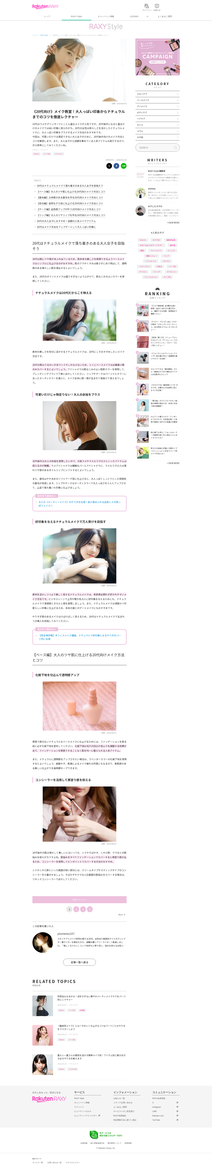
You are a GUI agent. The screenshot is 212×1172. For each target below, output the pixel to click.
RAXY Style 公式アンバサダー (151, 245)
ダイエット (171, 271)
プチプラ (166, 261)
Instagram (156, 1107)
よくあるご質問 (165, 16)
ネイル (140, 124)
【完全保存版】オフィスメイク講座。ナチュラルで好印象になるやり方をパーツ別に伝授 (80, 637)
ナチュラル (58, 154)
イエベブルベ (144, 266)
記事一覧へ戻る (79, 962)
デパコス (142, 271)
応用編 (82, 1010)
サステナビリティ (73, 1163)
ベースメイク (143, 100)
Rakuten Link (158, 1116)
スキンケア (142, 93)
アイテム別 (72, 1069)
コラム (140, 131)
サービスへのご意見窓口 (123, 1111)
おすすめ (156, 240)
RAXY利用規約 (119, 1116)
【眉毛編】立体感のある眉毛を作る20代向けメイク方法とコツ (70, 197)
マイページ (79, 1107)
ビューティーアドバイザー (85, 1116)
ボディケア (142, 112)
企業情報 (83, 1143)
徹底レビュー (151, 256)
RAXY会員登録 (158, 1098)
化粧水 (159, 266)
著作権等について (114, 1143)
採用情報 (128, 1143)
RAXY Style (76, 16)
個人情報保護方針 (97, 1143)
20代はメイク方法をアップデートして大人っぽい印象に (66, 227)
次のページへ (79, 899)
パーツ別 (47, 154)
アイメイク (44, 150)
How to (36, 154)
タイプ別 (167, 277)
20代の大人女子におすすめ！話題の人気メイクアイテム (66, 221)
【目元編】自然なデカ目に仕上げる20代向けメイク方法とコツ (70, 203)
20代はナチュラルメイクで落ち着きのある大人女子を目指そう (70, 185)
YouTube (156, 1120)
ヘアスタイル (150, 261)
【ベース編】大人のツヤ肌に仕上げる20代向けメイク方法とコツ (71, 191)
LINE (154, 1111)
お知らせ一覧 (119, 1098)
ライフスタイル (150, 277)
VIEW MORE (173, 222)
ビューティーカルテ (82, 1111)
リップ (166, 256)
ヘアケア (141, 118)
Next (121, 914)
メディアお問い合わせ (122, 1102)
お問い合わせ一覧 (54, 1163)
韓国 (142, 250)
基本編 (172, 245)
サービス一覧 (37, 1163)
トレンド (171, 250)
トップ (47, 16)
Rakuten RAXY (45, 6)
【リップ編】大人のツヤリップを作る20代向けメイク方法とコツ (71, 215)
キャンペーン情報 (106, 16)
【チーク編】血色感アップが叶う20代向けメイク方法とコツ (69, 209)
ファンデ (156, 271)
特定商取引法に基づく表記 (124, 1120)
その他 (140, 137)
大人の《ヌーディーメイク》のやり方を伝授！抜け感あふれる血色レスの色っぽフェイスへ (80, 503)
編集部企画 (171, 240)
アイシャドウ (156, 250)
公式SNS (134, 16)
